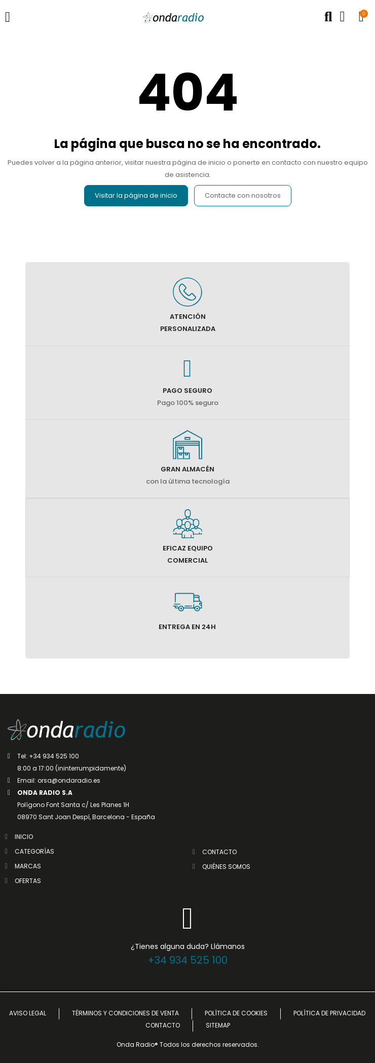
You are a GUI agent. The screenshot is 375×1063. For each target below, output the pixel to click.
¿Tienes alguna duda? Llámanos (188, 946)
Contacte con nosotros (243, 195)
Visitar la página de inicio (136, 195)
